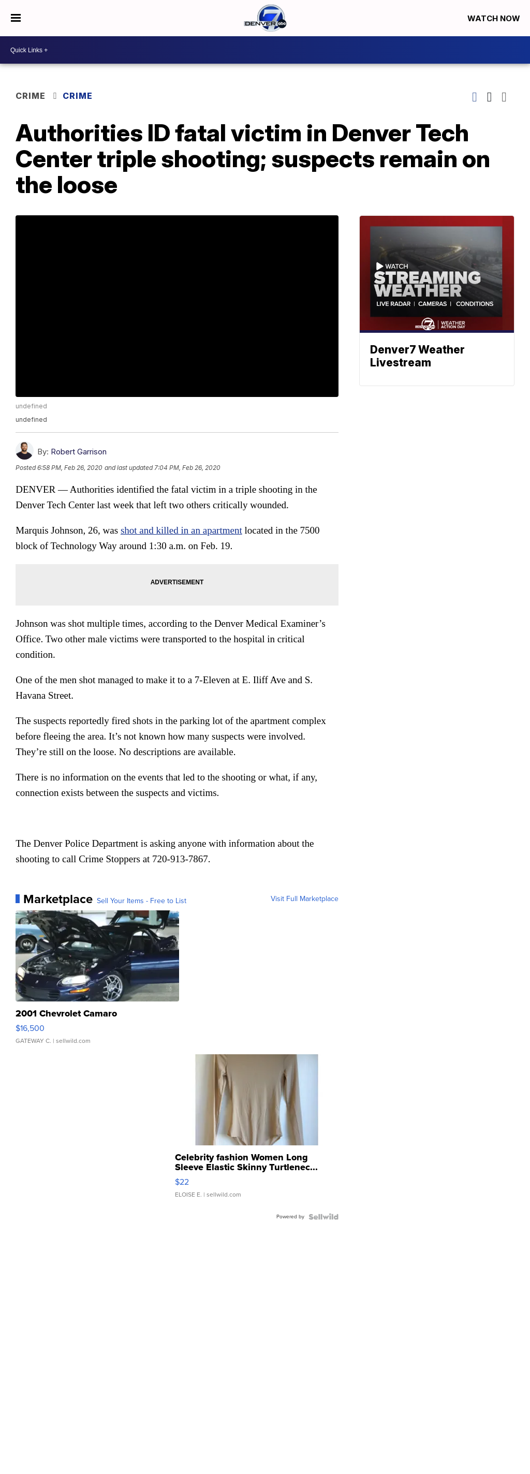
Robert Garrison (79, 451)
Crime (31, 96)
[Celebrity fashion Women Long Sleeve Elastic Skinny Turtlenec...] (256, 1131)
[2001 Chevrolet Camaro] (97, 982)
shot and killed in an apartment (181, 530)
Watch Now (494, 18)
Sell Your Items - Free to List (141, 901)
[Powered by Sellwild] (323, 1216)
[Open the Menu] (16, 18)
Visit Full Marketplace (304, 899)
